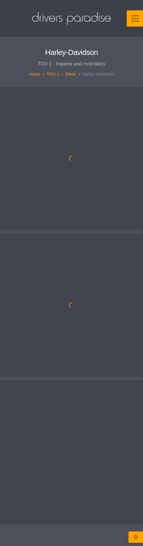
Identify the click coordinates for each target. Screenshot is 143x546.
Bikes (70, 74)
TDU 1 (53, 74)
